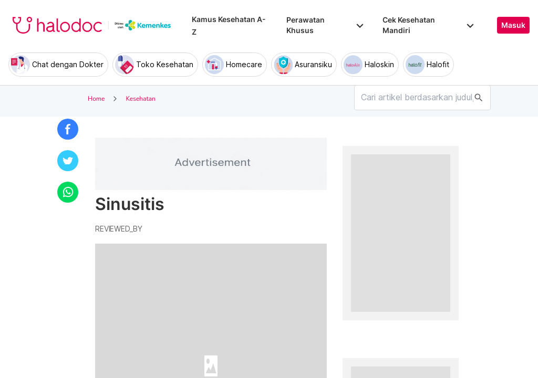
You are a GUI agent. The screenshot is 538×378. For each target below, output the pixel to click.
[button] (67, 129)
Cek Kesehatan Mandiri (429, 25)
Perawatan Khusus (325, 25)
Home (96, 98)
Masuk (513, 25)
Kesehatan (140, 98)
